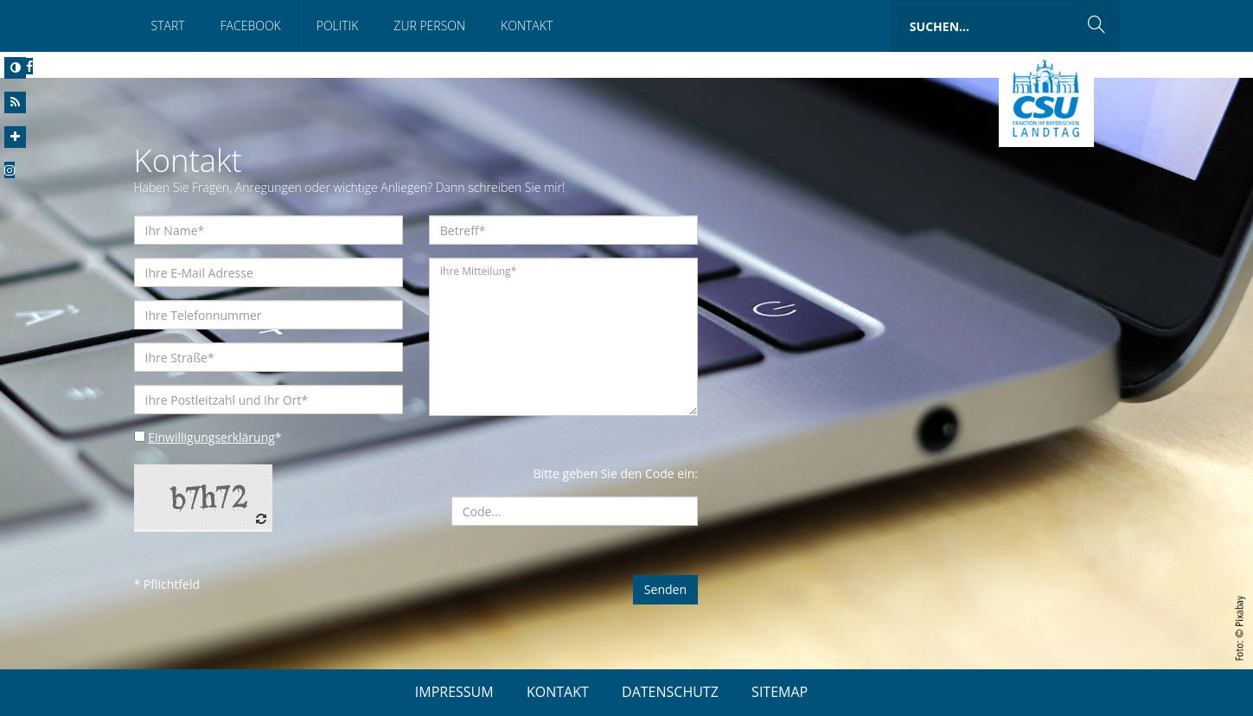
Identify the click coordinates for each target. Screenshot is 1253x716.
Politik (337, 25)
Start (168, 25)
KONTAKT (558, 691)
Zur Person (429, 25)
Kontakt (527, 25)
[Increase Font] (15, 137)
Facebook (251, 25)
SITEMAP (779, 691)
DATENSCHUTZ (670, 691)
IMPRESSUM (454, 691)
